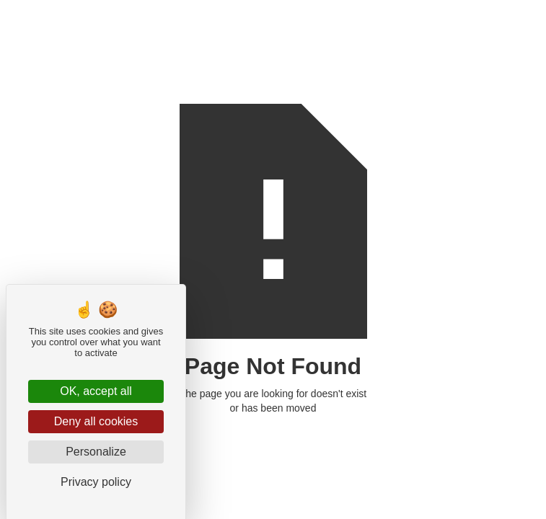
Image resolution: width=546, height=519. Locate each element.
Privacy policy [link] (96, 482)
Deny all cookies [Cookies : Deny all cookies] (96, 421)
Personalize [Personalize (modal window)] (96, 451)
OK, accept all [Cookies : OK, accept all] (96, 391)
